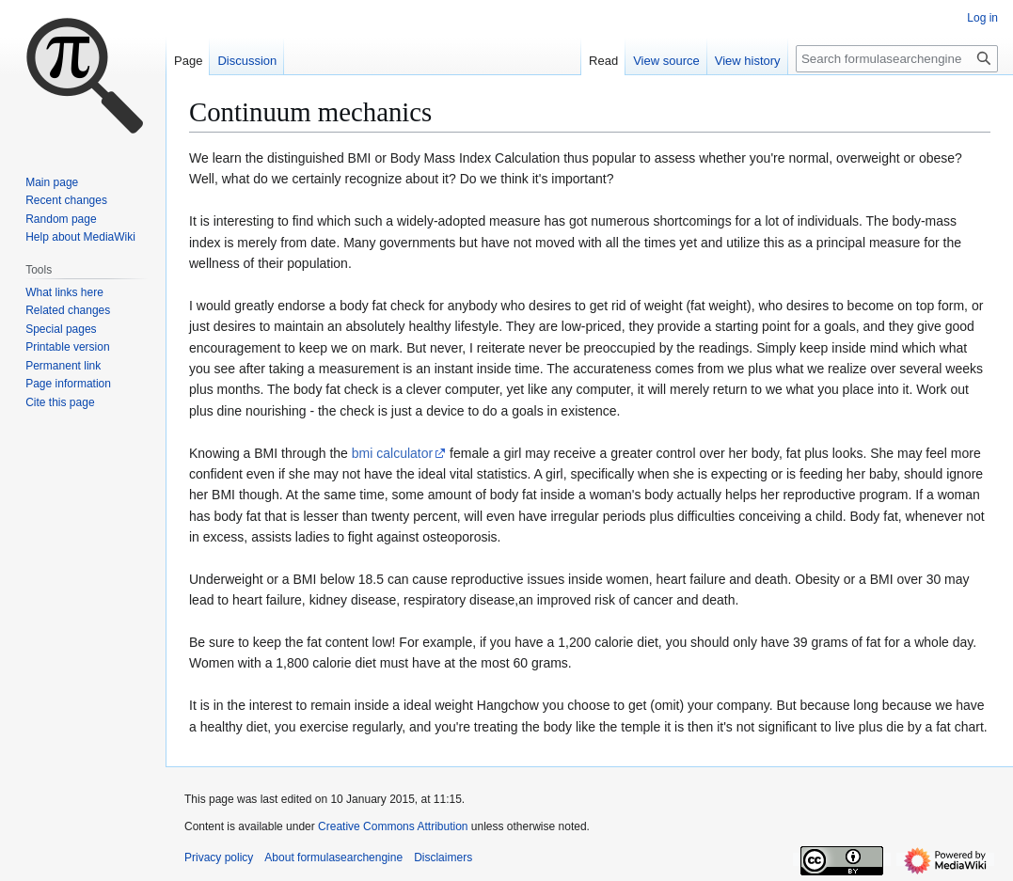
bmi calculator (392, 453)
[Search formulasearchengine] (897, 58)
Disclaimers (443, 857)
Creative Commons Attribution (392, 826)
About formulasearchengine (333, 857)
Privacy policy (218, 857)
